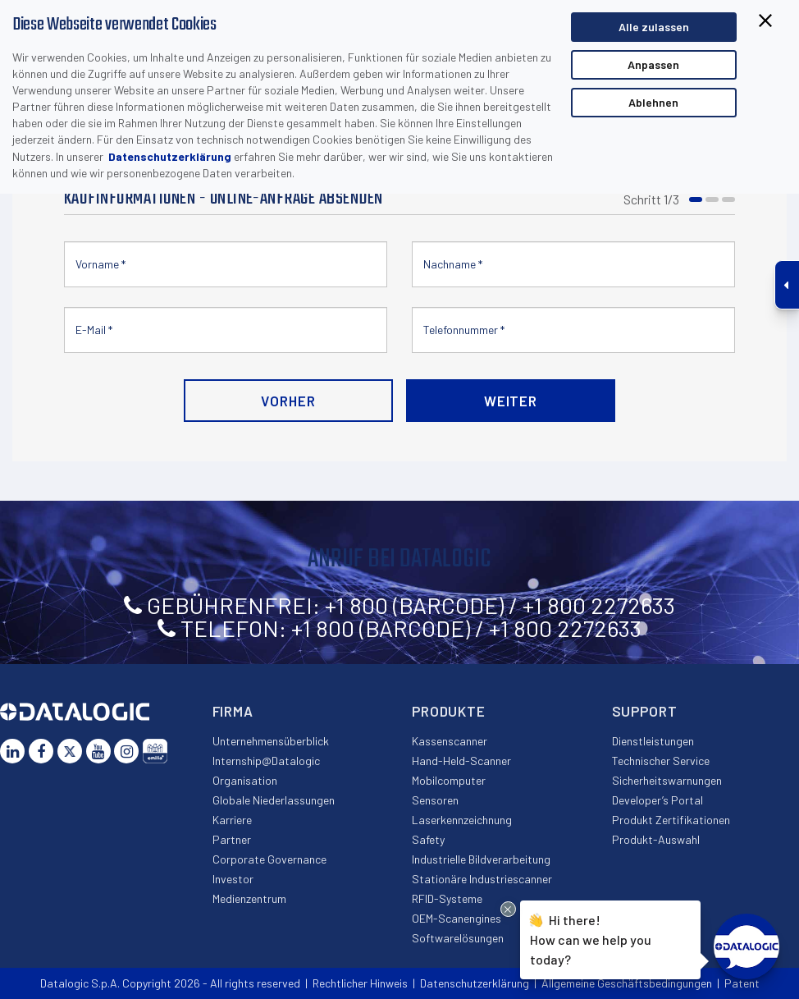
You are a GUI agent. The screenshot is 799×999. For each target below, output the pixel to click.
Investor (232, 879)
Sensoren (435, 800)
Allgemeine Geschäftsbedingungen (626, 983)
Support (645, 711)
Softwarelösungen (458, 938)
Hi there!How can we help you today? (590, 938)
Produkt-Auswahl (656, 839)
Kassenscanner (449, 741)
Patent (742, 983)
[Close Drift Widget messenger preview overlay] (508, 909)
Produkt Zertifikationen (671, 820)
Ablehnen (653, 102)
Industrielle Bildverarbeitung (481, 859)
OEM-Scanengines (456, 918)
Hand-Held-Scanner (461, 761)
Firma (232, 711)
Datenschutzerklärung (169, 156)
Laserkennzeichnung (462, 820)
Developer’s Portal (657, 800)
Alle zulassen (654, 27)
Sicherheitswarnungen (667, 780)
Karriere (232, 820)
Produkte (449, 711)
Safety (428, 839)
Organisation (244, 780)
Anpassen (653, 64)
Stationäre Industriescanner (482, 879)
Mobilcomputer (449, 780)
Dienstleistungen (653, 741)
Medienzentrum (249, 898)
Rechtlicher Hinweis (360, 983)
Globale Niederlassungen (273, 800)
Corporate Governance (269, 859)
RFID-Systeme (447, 898)
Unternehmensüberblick (270, 741)
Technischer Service (661, 761)
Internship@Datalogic (266, 761)
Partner (231, 839)
